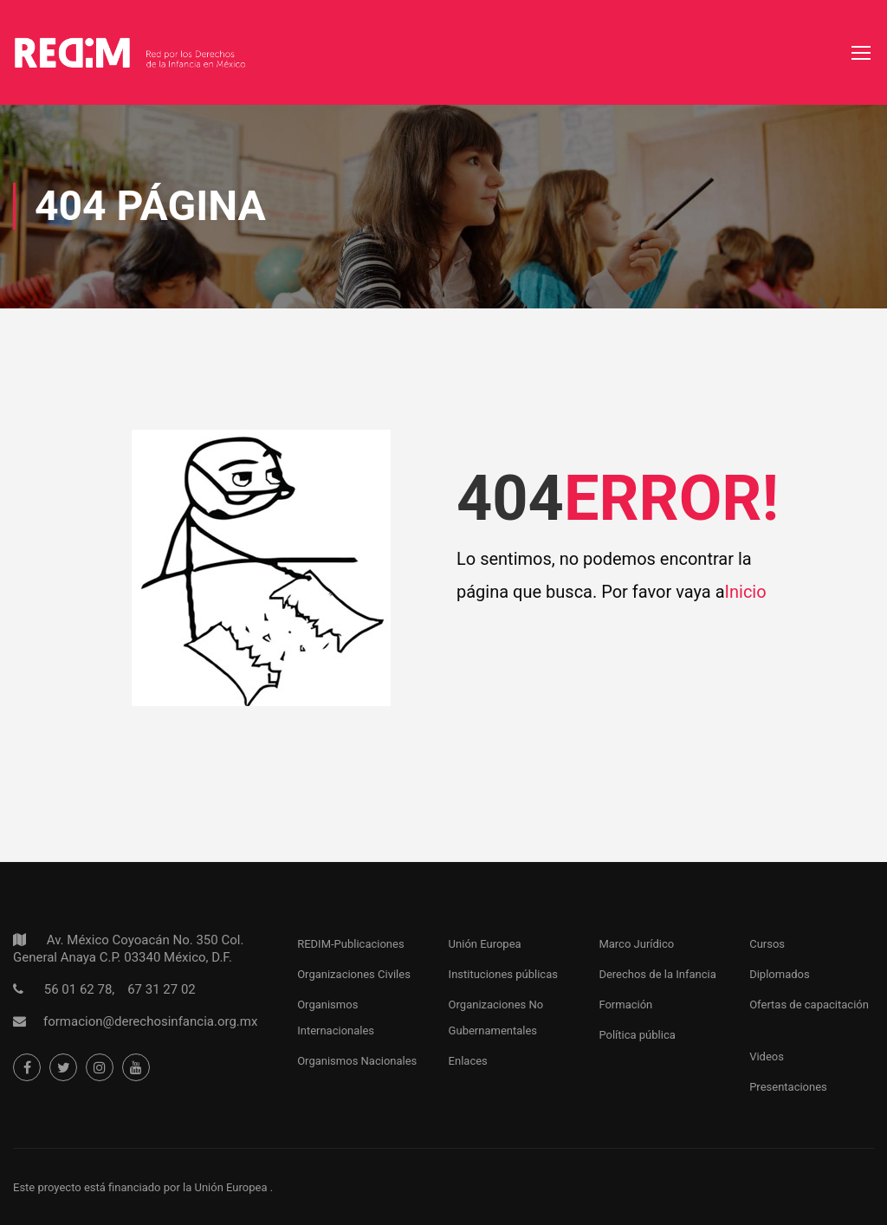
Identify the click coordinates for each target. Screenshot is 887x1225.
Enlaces (468, 1060)
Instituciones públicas (503, 974)
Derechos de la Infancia (657, 974)
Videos (766, 1056)
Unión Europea (485, 943)
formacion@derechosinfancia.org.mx (150, 1021)
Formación (625, 1004)
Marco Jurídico (636, 943)
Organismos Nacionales (357, 1060)
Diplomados (779, 974)
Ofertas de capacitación (809, 1004)
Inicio (746, 591)
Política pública (637, 1034)
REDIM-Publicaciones (350, 943)
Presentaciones (788, 1086)
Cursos (767, 943)
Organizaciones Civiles (354, 974)
